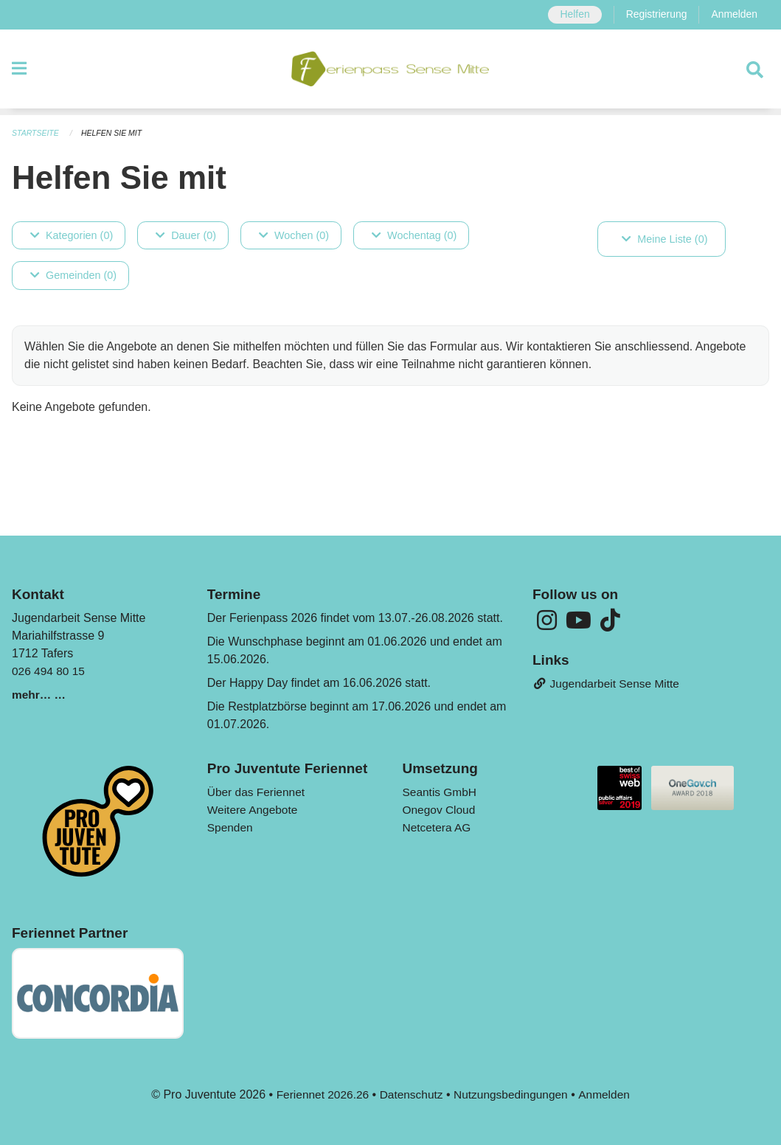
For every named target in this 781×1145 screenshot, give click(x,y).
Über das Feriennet (257, 792)
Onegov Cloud (440, 809)
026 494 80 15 (49, 671)
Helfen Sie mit (115, 132)
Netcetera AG (438, 827)
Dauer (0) (186, 235)
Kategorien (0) (71, 235)
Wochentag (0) (414, 235)
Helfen (570, 15)
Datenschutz (410, 1094)
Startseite (36, 132)
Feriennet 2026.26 (319, 1094)
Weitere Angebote (254, 809)
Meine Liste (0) (664, 239)
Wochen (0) (294, 235)
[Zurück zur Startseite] (390, 72)
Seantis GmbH (441, 792)
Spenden (230, 827)
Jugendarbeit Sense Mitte (608, 685)
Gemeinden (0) (73, 276)
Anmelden (733, 15)
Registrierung (654, 15)
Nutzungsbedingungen (513, 1094)
